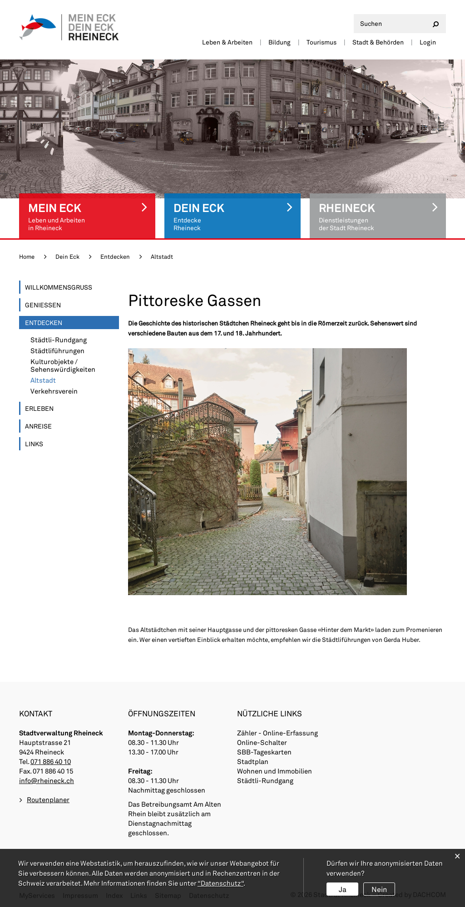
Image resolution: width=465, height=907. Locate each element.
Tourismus (321, 42)
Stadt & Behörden (378, 42)
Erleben (39, 408)
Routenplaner (48, 799)
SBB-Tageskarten (264, 752)
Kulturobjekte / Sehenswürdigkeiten (62, 365)
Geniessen (43, 305)
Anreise (38, 426)
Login (428, 42)
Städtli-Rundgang (58, 340)
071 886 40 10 (50, 761)
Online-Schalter (262, 742)
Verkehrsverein (54, 391)
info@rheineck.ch (46, 780)
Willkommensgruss (58, 287)
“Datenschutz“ (220, 883)
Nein (379, 889)
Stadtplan (252, 761)
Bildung (279, 42)
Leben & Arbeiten (227, 42)
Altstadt (63, 380)
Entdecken (43, 322)
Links (34, 444)
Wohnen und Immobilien (274, 771)
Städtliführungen (57, 351)
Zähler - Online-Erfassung (277, 733)
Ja (342, 889)
